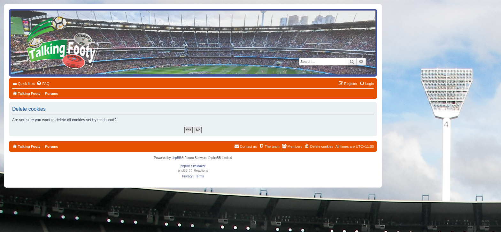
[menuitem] (42, 83)
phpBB (176, 158)
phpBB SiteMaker (193, 166)
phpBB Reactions (193, 170)
